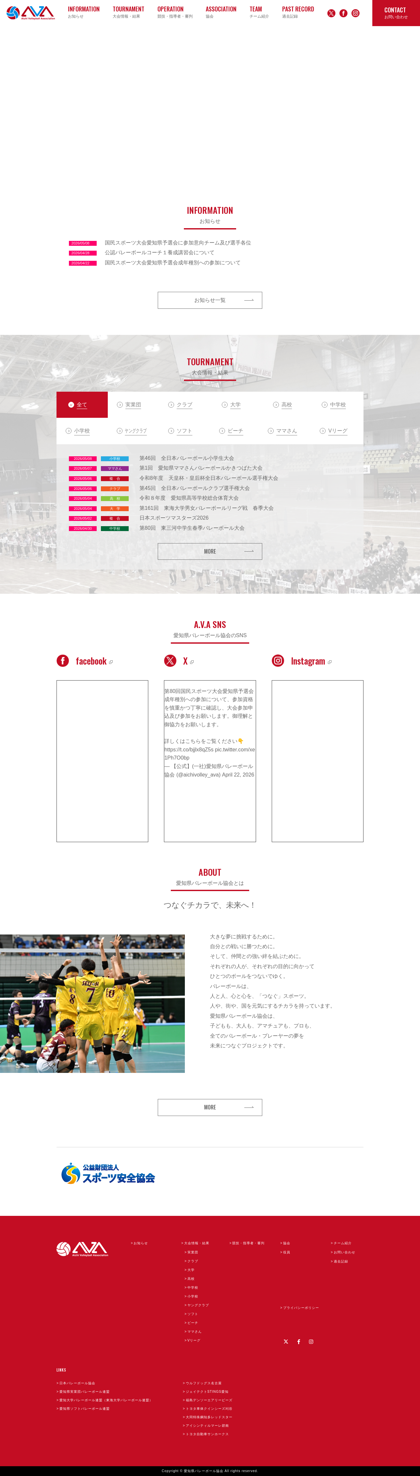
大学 (191, 1270)
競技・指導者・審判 (248, 1243)
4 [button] (346, 166)
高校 (191, 1278)
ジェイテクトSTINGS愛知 (207, 1391)
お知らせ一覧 (210, 300)
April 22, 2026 (238, 774)
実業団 (192, 1252)
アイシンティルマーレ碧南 (207, 1425)
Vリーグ (194, 1340)
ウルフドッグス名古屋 (204, 1383)
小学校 (192, 1296)
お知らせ (141, 1243)
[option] (210, 104)
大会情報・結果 (196, 1243)
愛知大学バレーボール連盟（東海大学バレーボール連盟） (106, 1400)
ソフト (192, 1314)
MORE (210, 551)
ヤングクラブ (198, 1305)
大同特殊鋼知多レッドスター (209, 1417)
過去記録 (341, 1261)
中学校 (192, 1287)
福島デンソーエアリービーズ (209, 1400)
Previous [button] (71, 104)
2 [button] (326, 166)
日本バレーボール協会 (77, 1383)
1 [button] (316, 166)
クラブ (192, 1261)
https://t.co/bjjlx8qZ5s (188, 749)
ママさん (194, 1331)
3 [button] (336, 166)
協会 (286, 1243)
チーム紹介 (343, 1243)
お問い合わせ (344, 1252)
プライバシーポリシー (301, 1308)
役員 (286, 1252)
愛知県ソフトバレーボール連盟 (84, 1408)
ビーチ (192, 1323)
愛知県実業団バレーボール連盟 (84, 1391)
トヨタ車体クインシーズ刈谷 (209, 1408)
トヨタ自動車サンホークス (207, 1434)
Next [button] (349, 104)
